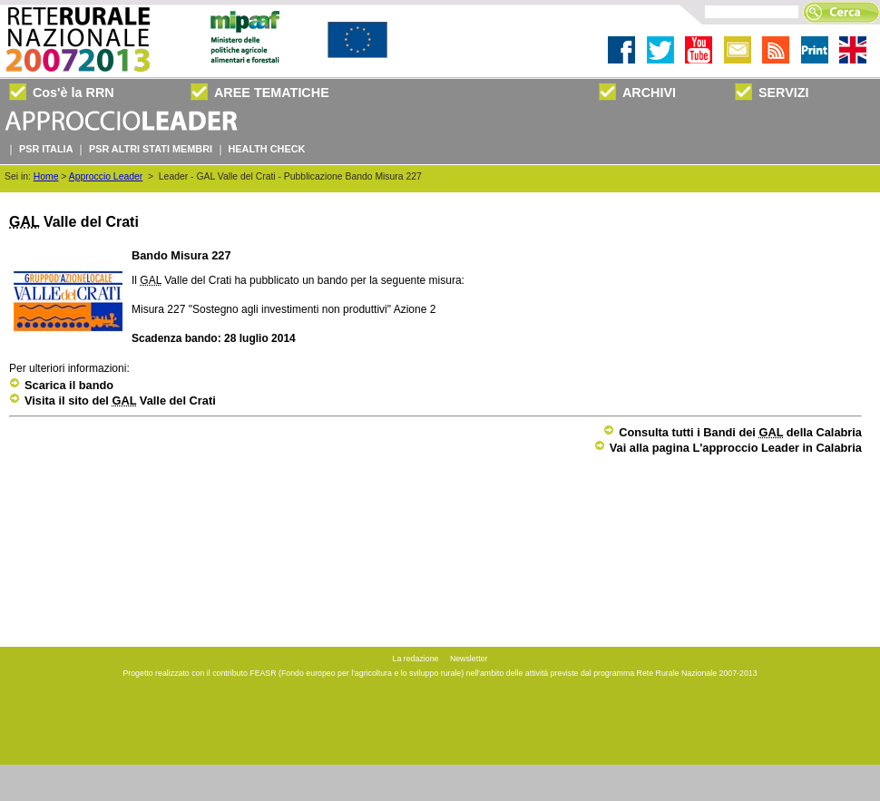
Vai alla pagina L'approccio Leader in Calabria (728, 447)
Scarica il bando (61, 385)
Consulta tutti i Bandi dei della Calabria (732, 432)
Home (46, 176)
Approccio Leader (105, 176)
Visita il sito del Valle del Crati (112, 400)
